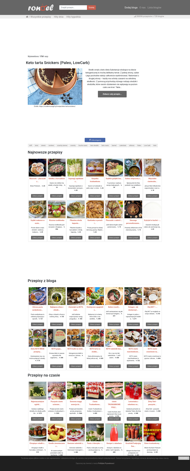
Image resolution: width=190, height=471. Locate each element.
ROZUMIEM (184, 458)
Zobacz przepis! (37, 196)
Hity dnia (58, 16)
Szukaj (91, 7)
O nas (142, 7)
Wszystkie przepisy (40, 16)
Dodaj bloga (131, 7)
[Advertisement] (95, 38)
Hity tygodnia (73, 16)
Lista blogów (154, 7)
